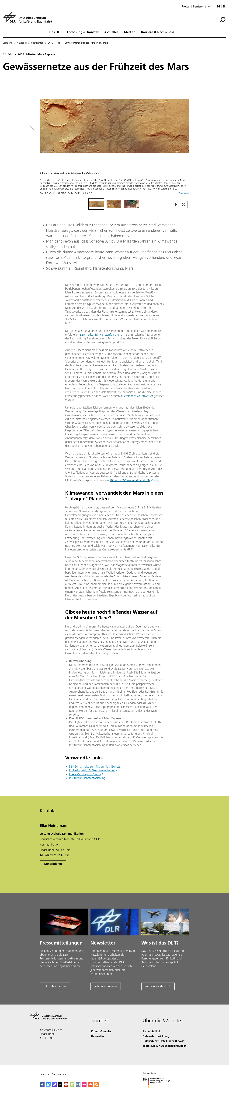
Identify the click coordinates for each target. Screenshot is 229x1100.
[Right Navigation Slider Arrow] (186, 126)
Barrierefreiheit (202, 6)
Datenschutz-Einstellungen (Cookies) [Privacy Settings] (164, 1041)
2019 (50, 43)
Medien (129, 32)
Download (184, 193)
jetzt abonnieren (55, 986)
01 (59, 43)
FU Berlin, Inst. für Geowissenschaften (92, 770)
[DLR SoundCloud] (90, 1086)
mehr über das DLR (158, 986)
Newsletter (97, 1036)
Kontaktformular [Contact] (101, 1031)
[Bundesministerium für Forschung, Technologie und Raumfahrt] (158, 1091)
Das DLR (55, 32)
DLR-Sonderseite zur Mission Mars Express (94, 766)
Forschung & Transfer (83, 32)
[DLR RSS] (96, 1086)
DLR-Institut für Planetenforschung (101, 334)
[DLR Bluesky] (48, 1086)
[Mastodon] (54, 1086)
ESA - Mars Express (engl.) (85, 774)
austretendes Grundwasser (137, 396)
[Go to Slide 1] (96, 204)
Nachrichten (37, 43)
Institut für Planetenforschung (87, 778)
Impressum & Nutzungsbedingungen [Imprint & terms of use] (165, 1045)
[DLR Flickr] (84, 1086)
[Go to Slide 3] (131, 204)
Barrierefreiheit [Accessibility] (152, 1031)
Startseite (7, 43)
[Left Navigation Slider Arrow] (45, 126)
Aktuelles (111, 32)
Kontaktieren (53, 864)
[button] (114, 141)
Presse (185, 6)
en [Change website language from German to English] (224, 6)
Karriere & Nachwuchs (157, 32)
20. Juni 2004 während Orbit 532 (130, 480)
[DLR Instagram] (78, 1086)
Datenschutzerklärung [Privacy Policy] (156, 1036)
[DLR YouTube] (66, 1086)
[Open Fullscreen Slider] (184, 205)
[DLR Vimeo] (72, 1086)
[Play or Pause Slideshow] (176, 205)
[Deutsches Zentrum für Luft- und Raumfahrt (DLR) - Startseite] (29, 18)
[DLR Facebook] (42, 1086)
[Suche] (223, 20)
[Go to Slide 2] (114, 204)
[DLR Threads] (60, 1086)
